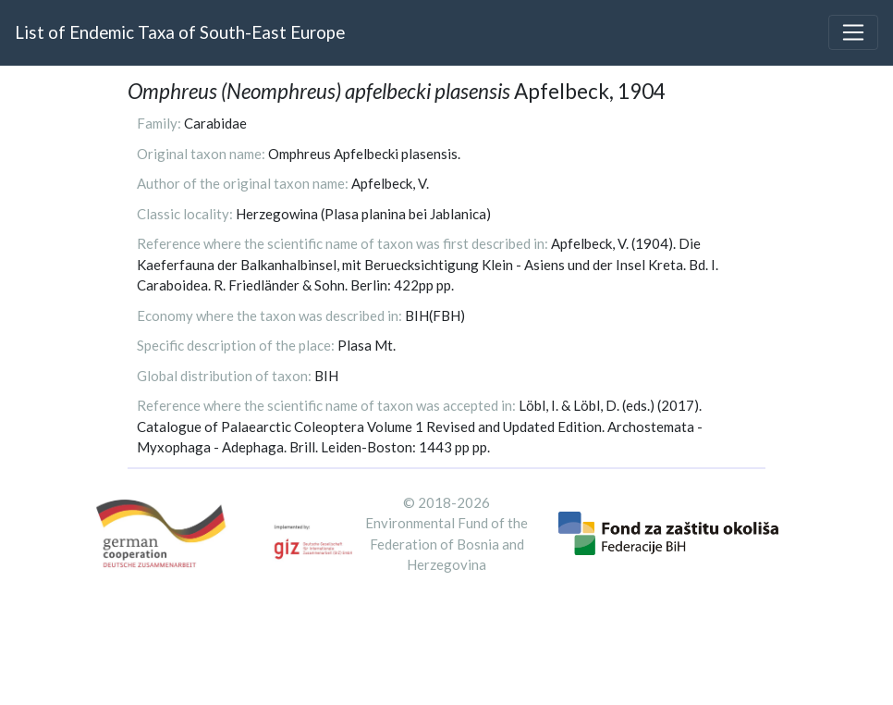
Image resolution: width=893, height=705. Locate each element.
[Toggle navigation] (853, 32)
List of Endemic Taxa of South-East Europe (180, 32)
